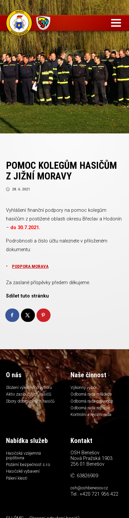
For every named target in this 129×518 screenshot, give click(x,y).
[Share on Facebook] (12, 315)
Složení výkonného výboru (31, 387)
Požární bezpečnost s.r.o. (30, 468)
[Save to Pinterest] (44, 315)
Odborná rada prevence (94, 402)
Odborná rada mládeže (93, 395)
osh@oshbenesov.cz (90, 491)
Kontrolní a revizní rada (93, 417)
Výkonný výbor (84, 387)
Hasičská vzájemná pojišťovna (26, 459)
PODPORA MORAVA (31, 266)
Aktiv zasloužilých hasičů (31, 395)
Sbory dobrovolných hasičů (26, 405)
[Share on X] (28, 315)
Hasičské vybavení (24, 476)
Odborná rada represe (92, 409)
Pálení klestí (17, 483)
